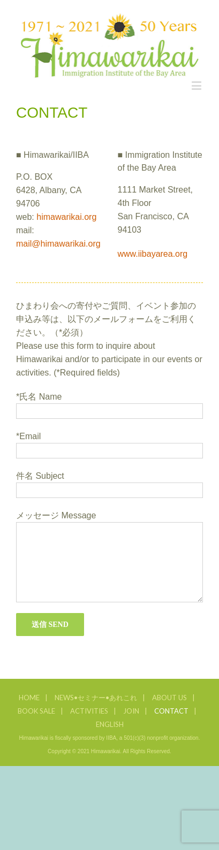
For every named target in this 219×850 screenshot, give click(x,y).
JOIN (131, 711)
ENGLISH (110, 724)
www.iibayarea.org (153, 253)
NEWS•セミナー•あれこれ (96, 697)
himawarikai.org (66, 216)
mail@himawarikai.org (58, 243)
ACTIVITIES (89, 711)
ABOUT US (169, 697)
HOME (29, 697)
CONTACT (171, 711)
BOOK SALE (36, 711)
